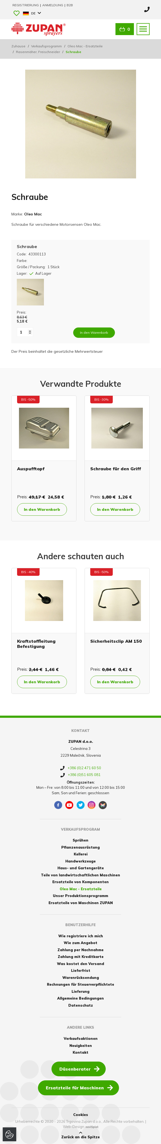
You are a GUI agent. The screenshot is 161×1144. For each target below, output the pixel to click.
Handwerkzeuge (80, 861)
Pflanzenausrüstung (80, 847)
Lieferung (80, 991)
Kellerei (81, 854)
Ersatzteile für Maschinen (79, 1087)
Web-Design (73, 1126)
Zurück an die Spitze (80, 1135)
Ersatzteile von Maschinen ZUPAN (81, 903)
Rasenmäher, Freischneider (38, 52)
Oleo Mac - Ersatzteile (85, 46)
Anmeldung (53, 5)
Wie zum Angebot (80, 943)
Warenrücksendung (80, 977)
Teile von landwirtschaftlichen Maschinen (80, 875)
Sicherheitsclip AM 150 (116, 641)
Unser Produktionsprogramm (80, 895)
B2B (70, 5)
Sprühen (80, 840)
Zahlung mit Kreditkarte (81, 956)
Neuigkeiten (80, 1045)
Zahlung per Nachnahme (80, 950)
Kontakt (80, 1052)
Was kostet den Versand (80, 963)
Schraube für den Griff (115, 468)
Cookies (80, 1114)
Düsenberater (79, 1069)
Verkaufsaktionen (81, 1038)
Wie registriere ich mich (80, 936)
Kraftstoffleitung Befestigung (36, 643)
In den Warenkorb (42, 509)
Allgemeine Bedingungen (80, 998)
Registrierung (26, 5)
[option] (43, 458)
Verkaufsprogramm (46, 46)
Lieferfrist (80, 970)
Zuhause (18, 46)
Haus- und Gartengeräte (80, 868)
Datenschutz (80, 1005)
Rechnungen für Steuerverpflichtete (80, 984)
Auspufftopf (30, 468)
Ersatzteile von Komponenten (80, 882)
